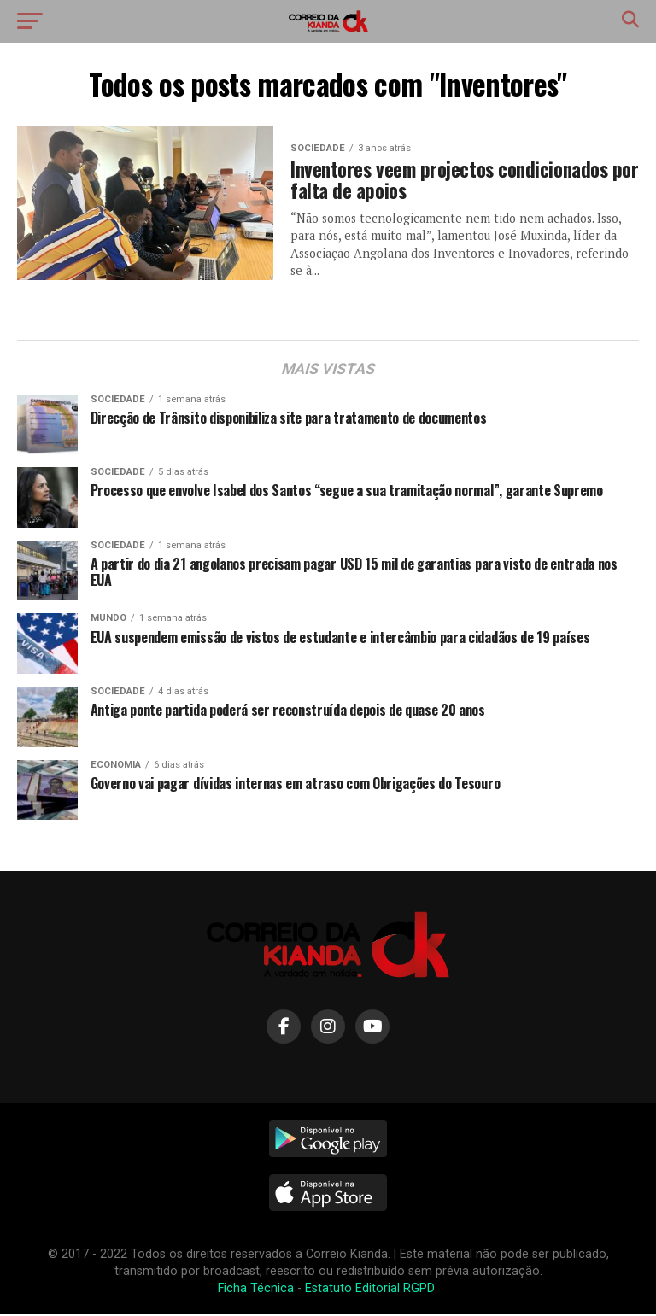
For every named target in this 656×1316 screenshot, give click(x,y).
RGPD (420, 1290)
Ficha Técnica (256, 1290)
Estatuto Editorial (352, 1290)
